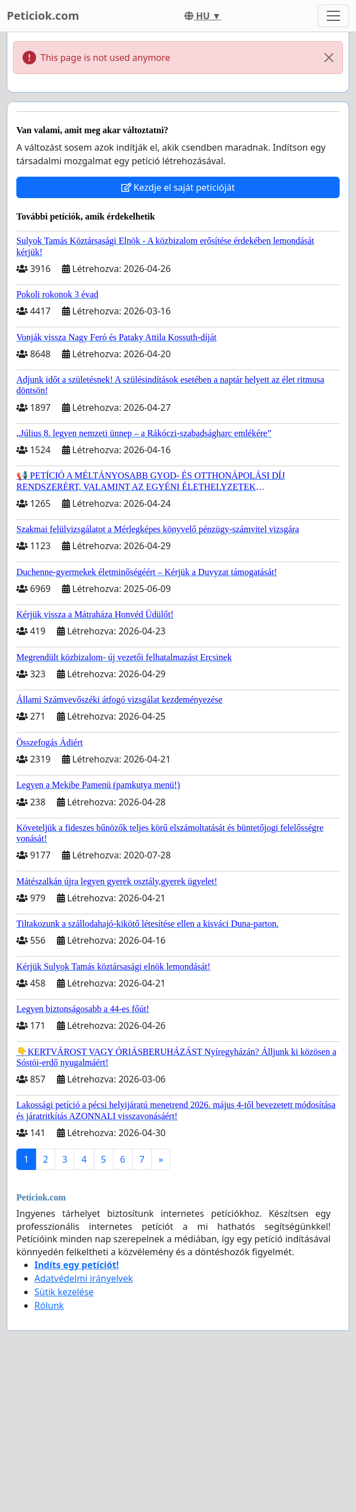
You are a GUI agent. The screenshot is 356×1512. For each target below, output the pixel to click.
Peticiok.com (43, 15)
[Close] (328, 57)
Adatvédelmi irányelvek (83, 1278)
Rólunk (49, 1305)
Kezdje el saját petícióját (178, 187)
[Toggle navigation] (333, 16)
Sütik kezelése (64, 1292)
